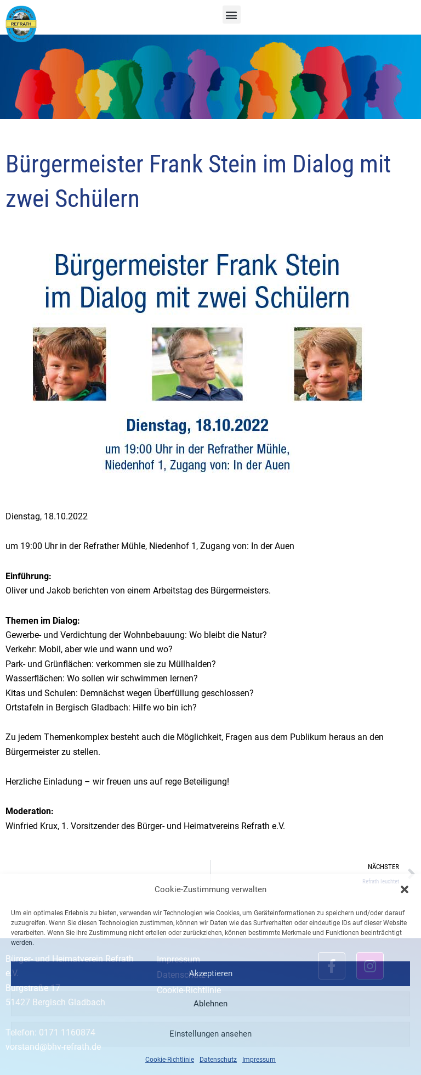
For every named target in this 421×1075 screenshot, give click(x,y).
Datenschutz (218, 1059)
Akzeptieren (210, 973)
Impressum (259, 1059)
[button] (404, 889)
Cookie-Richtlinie (169, 1059)
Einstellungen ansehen (210, 1034)
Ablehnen (210, 1004)
